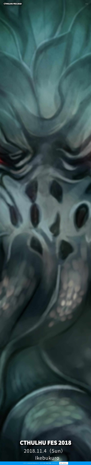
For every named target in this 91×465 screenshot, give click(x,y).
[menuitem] (86, 3)
